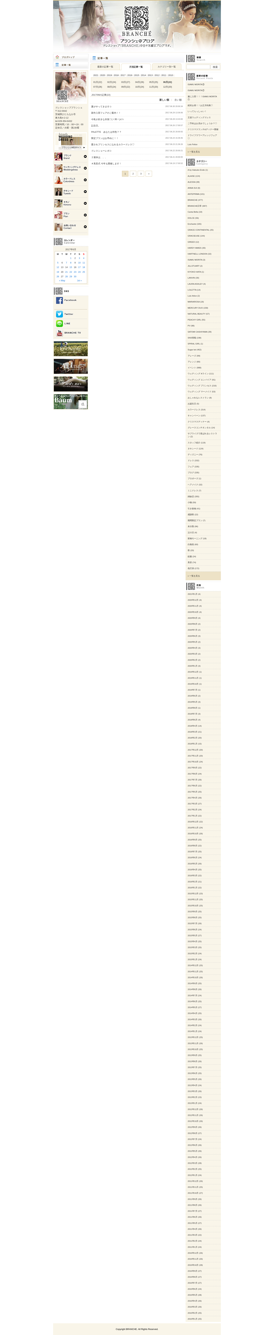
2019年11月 (193, 678)
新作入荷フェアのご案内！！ (106, 113)
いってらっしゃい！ (197, 111)
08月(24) (111, 86)
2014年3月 (192, 1019)
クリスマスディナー (197, 422)
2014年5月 (192, 1007)
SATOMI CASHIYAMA (197, 332)
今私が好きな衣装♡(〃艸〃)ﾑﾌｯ (107, 119)
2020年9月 (192, 618)
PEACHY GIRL (194, 320)
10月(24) (139, 86)
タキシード (193, 449)
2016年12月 (193, 822)
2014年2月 (192, 1025)
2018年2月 (192, 738)
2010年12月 (193, 1253)
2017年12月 (193, 750)
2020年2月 (192, 660)
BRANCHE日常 (195, 206)
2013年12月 (193, 1037)
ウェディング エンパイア (199, 380)
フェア (191, 467)
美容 (190, 562)
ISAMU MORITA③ (196, 84)
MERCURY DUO (195, 308)
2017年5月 (192, 792)
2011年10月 (193, 1193)
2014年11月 (193, 971)
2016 (129, 75)
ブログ (191, 473)
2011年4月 (192, 1229)
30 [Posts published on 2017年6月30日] (75, 276)
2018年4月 (192, 726)
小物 (190, 502)
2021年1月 (192, 594)
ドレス (191, 460)
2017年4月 (192, 798)
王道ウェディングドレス (199, 117)
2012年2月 (192, 1169)
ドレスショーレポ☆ (101, 150)
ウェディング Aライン (198, 374)
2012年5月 (192, 1151)
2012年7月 (192, 1139)
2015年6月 (192, 930)
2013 (150, 75)
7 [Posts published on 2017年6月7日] (66, 262)
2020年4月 (192, 648)
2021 (95, 75)
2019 (109, 75)
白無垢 (191, 544)
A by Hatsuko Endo (196, 170)
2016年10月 (193, 834)
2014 (143, 75)
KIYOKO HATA (194, 272)
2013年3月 (192, 1091)
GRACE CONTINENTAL (198, 230)
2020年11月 (193, 606)
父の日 (191, 532)
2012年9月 (192, 1127)
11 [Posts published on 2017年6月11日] (83, 262)
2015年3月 (192, 947)
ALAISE (191, 176)
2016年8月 (192, 846)
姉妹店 (191, 496)
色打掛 (191, 568)
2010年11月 (193, 1259)
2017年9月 (192, 768)
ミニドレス (193, 491)
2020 (102, 75)
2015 (136, 75)
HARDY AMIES (194, 248)
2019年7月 (192, 690)
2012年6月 (192, 1145)
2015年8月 (192, 917)
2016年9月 (192, 840)
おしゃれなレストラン (198, 398)
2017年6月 (192, 786)
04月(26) (139, 82)
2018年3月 (192, 732)
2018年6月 (192, 720)
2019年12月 (193, 672)
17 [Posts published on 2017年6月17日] (79, 267)
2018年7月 (192, 714)
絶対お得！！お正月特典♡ (200, 105)
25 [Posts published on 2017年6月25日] (83, 272)
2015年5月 (192, 935)
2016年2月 (192, 882)
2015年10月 (193, 906)
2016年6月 (192, 857)
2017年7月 (192, 780)
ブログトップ (70, 57)
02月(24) (111, 82)
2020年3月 (192, 654)
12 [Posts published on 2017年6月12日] (58, 267)
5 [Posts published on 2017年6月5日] (57, 262)
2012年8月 (192, 1133)
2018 (116, 75)
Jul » (79, 280)
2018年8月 (192, 708)
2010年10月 (193, 1265)
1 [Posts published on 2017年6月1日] (70, 258)
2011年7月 (192, 1211)
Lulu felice (192, 296)
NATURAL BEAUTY (197, 314)
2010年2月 (192, 1313)
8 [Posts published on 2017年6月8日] (70, 262)
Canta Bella (193, 212)
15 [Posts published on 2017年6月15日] (71, 267)
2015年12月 (193, 894)
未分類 (191, 526)
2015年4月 (192, 941)
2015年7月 (192, 923)
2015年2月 (192, 953)
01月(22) (97, 82)
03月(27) (125, 82)
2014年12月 (193, 965)
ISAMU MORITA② (196, 90)
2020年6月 (192, 636)
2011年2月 (192, 1241)
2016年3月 (192, 875)
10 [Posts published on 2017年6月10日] (79, 262)
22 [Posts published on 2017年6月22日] (71, 272)
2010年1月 (192, 1319)
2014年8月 (192, 989)
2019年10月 (193, 684)
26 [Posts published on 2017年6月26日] (58, 276)
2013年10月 (193, 1049)
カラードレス (194, 410)
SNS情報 (192, 338)
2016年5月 (192, 864)
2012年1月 (192, 1175)
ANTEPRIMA (193, 194)
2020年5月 (192, 642)
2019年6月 (192, 696)
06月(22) (167, 82)
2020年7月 (192, 630)
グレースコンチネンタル (199, 428)
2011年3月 (192, 1235)
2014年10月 (193, 977)
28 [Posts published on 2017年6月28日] (66, 276)
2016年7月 (192, 852)
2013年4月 (192, 1085)
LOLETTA (192, 290)
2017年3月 (192, 804)
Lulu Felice (192, 144)
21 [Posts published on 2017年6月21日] (66, 272)
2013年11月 (193, 1043)
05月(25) (153, 82)
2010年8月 (192, 1277)
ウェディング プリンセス (199, 386)
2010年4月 (192, 1301)
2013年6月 (192, 1073)
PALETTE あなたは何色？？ (106, 132)
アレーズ (192, 356)
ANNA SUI (192, 188)
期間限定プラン (195, 520)
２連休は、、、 (99, 157)
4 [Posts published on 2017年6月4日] (83, 258)
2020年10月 (193, 612)
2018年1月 (192, 744)
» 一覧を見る (194, 152)
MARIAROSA (194, 302)
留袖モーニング (195, 538)
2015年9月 (192, 912)
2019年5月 (192, 702)
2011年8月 (192, 1205)
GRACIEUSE (194, 236)
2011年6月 (192, 1217)
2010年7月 (192, 1283)
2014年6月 (192, 1001)
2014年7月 (192, 995)
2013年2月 (192, 1097)
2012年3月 (192, 1163)
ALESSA (191, 182)
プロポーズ (193, 478)
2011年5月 (192, 1223)
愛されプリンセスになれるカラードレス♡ (112, 144)
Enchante (192, 224)
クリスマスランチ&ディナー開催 (203, 129)
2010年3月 (192, 1307)
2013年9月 (192, 1055)
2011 (163, 75)
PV (189, 326)
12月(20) (167, 86)
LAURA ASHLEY (195, 284)
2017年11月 (193, 756)
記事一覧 (70, 65)
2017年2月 (192, 810)
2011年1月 (192, 1247)
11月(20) (153, 86)
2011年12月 (193, 1181)
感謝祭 (191, 514)
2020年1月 (192, 666)
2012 (156, 75)
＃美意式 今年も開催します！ (106, 163)
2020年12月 (193, 600)
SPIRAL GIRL (194, 344)
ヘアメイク (193, 485)
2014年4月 (192, 1013)
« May (62, 280)
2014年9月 (192, 983)
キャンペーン (194, 416)
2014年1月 (192, 1031)
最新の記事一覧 (105, 66)
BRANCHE (192, 200)
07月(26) (97, 86)
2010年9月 (192, 1271)
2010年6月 (192, 1289)
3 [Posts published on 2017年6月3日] (79, 258)
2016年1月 (192, 888)
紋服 (190, 556)
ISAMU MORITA (195, 260)
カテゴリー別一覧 (167, 66)
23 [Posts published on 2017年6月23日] (75, 272)
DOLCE (191, 218)
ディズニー (193, 455)
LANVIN (191, 278)
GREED (191, 242)
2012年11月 (193, 1115)
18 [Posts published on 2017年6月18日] (83, 267)
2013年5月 (192, 1079)
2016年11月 (193, 828)
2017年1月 (192, 816)
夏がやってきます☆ (101, 106)
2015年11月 (193, 899)
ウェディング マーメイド (199, 392)
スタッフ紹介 (194, 443)
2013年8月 (192, 1061)
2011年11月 (193, 1187)
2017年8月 (192, 774)
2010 (170, 75)
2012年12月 (193, 1109)
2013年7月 (192, 1067)
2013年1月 (192, 1103)
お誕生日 (192, 404)
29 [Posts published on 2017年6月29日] (71, 276)
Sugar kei (192, 350)
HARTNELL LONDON (197, 254)
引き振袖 (192, 509)
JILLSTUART (193, 266)
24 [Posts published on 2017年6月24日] (79, 272)
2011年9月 (192, 1199)
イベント (192, 368)
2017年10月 (193, 762)
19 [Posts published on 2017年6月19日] (58, 272)
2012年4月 (192, 1157)
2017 (123, 75)
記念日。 (95, 125)
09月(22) (125, 86)
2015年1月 (192, 959)
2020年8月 (192, 624)
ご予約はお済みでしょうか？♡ (202, 123)
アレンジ (192, 362)
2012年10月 (193, 1121)
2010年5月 (192, 1295)
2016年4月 (192, 870)
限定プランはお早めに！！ (104, 138)
